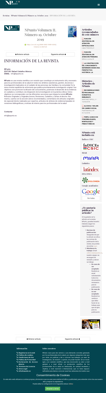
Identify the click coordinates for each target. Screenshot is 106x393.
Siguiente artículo (58, 54)
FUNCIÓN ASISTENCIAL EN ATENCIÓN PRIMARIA (90, 54)
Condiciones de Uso (26, 357)
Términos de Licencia (27, 366)
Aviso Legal (23, 369)
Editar (71, 384)
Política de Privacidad (27, 360)
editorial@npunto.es (94, 253)
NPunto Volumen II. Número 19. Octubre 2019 (29, 15)
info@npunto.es (25, 371)
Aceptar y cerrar (53, 389)
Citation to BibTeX (40, 47)
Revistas (6, 15)
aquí (95, 246)
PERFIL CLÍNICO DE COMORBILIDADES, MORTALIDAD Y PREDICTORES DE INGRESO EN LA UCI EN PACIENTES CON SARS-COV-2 (90, 124)
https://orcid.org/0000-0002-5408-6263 (40, 44)
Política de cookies (26, 355)
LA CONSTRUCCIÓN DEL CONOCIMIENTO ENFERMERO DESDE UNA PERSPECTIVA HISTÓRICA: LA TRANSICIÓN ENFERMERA (91, 70)
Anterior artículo (22, 54)
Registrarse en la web (27, 353)
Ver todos (91, 198)
